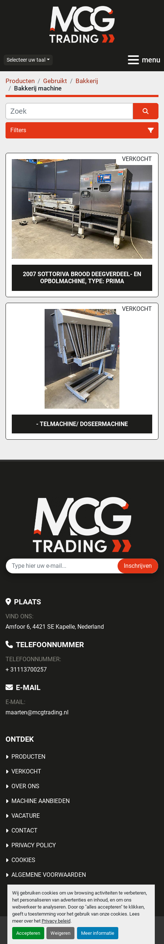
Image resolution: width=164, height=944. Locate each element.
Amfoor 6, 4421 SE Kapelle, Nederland (55, 626)
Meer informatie (97, 933)
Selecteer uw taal (26, 60)
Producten (28, 756)
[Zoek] (69, 111)
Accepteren (28, 933)
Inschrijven (138, 565)
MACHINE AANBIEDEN (40, 800)
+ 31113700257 (26, 669)
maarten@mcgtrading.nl (37, 712)
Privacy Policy (33, 845)
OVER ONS (25, 786)
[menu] (133, 59)
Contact (24, 830)
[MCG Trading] (82, 524)
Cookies (23, 860)
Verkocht (26, 771)
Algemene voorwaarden (48, 874)
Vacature (25, 815)
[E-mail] (62, 566)
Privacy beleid (56, 921)
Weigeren (60, 933)
